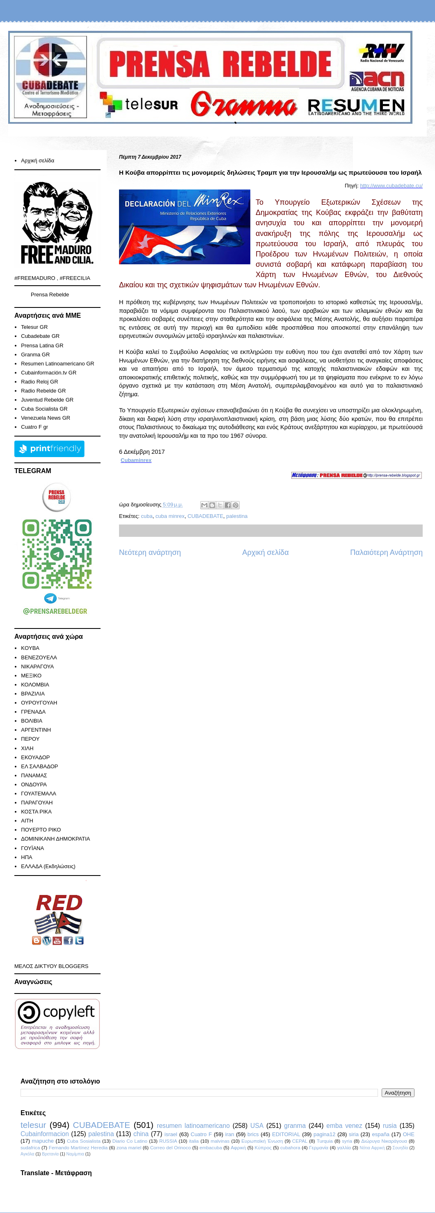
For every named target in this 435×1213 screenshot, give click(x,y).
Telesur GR (34, 327)
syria (347, 1141)
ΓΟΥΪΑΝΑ (32, 848)
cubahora (290, 1147)
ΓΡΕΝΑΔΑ (33, 712)
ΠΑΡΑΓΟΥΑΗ (37, 802)
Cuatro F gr (34, 427)
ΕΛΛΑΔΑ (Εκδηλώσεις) (48, 866)
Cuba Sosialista (84, 1141)
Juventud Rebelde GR (47, 400)
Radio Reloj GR (39, 382)
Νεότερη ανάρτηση (150, 552)
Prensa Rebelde (50, 294)
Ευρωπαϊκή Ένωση (262, 1141)
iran (229, 1134)
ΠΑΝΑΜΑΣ (34, 775)
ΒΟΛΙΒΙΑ (31, 721)
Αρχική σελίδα (265, 552)
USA (256, 1125)
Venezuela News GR (45, 418)
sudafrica (30, 1147)
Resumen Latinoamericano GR (57, 363)
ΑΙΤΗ (27, 821)
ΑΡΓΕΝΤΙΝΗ (36, 730)
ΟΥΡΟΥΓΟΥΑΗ (39, 703)
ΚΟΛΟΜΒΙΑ (35, 685)
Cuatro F (201, 1134)
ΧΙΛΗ (27, 748)
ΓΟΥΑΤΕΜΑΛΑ (38, 793)
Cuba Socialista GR (44, 409)
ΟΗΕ (408, 1134)
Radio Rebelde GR (43, 391)
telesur (33, 1125)
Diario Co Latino (129, 1141)
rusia (390, 1125)
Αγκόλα (27, 1154)
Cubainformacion (45, 1133)
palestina (236, 516)
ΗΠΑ (26, 857)
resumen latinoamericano (193, 1125)
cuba (146, 516)
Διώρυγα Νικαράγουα (384, 1141)
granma (295, 1125)
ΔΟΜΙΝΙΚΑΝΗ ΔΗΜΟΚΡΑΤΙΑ (55, 839)
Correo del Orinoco (170, 1147)
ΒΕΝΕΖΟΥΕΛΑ (39, 657)
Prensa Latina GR (42, 345)
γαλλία (344, 1147)
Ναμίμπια (75, 1154)
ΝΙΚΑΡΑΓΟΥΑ (37, 666)
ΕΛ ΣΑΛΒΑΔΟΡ (39, 766)
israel (171, 1134)
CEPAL (299, 1141)
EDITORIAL (286, 1134)
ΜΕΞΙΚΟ (31, 675)
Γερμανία (318, 1147)
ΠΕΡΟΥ (30, 739)
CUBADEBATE (205, 516)
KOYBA (30, 648)
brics (253, 1134)
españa (380, 1134)
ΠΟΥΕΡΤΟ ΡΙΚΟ (41, 830)
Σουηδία (400, 1148)
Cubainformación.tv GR (48, 373)
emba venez (344, 1125)
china (141, 1133)
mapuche (43, 1141)
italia (194, 1141)
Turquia (325, 1141)
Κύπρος (263, 1147)
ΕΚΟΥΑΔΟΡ (35, 757)
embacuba (210, 1147)
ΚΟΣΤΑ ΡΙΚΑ (36, 812)
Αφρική (238, 1147)
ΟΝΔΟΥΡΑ (34, 784)
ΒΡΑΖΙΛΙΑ (33, 694)
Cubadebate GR (40, 336)
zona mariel (129, 1147)
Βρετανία (50, 1154)
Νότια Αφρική (372, 1148)
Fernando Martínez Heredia (78, 1147)
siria (354, 1134)
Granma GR (35, 354)
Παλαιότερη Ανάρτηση (386, 552)
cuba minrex (170, 516)
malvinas (220, 1141)
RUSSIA (168, 1141)
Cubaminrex (136, 460)
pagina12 (325, 1134)
